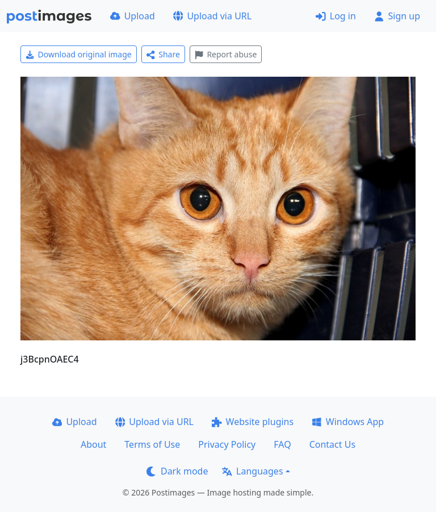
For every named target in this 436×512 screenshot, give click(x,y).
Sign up (397, 16)
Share (163, 54)
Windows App (348, 421)
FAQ (282, 444)
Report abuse (226, 54)
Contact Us (332, 444)
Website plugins (253, 421)
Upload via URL (212, 16)
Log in (336, 16)
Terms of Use (152, 444)
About (93, 444)
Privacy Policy (226, 444)
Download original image (79, 54)
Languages (252, 471)
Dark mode (177, 471)
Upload (132, 16)
